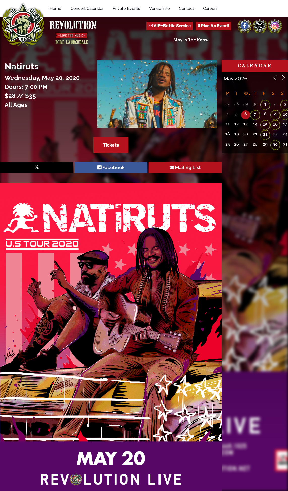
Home (55, 8)
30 (275, 144)
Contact (186, 8)
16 (275, 124)
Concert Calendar (87, 8)
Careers (210, 8)
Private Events (126, 8)
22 (265, 134)
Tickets (111, 145)
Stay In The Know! (191, 40)
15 (265, 124)
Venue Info (159, 8)
